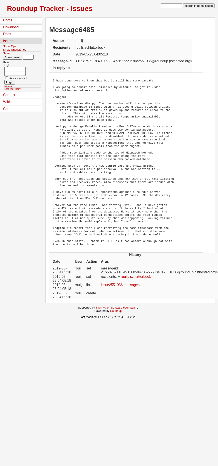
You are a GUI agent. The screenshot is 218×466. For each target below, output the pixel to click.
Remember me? (18, 78)
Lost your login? (12, 89)
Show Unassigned (14, 49)
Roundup (116, 344)
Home (7, 20)
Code (7, 109)
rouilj (124, 310)
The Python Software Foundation (116, 341)
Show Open (10, 46)
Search (7, 53)
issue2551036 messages (120, 318)
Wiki (6, 102)
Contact (9, 95)
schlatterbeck (140, 310)
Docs (7, 34)
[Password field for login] (15, 73)
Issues (8, 41)
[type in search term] (171, 5)
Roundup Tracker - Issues (49, 8)
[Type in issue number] (28, 57)
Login (7, 65)
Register (8, 86)
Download (11, 27)
